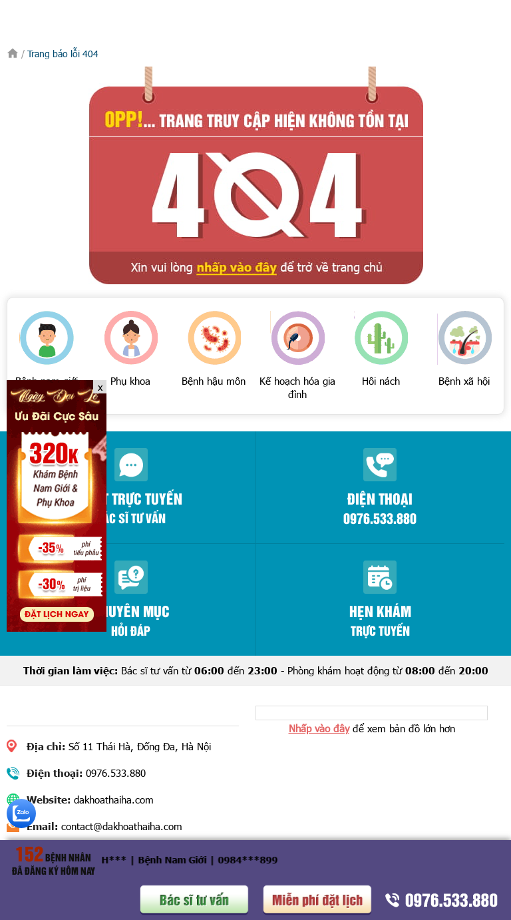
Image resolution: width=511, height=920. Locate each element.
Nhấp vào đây (319, 728)
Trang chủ (13, 53)
